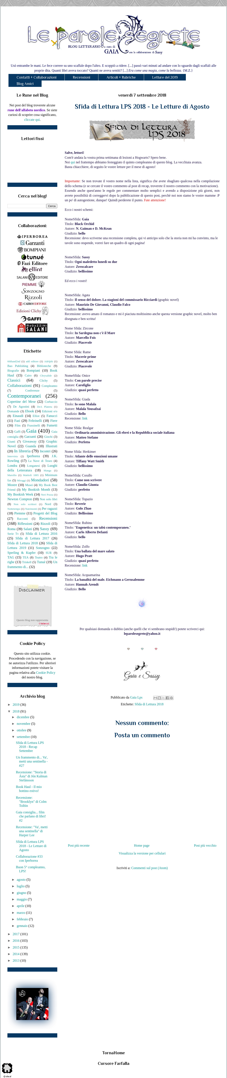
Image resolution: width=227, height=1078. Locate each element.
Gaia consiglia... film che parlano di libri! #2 (31, 816)
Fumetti (52, 425)
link (84, 418)
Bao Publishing (17, 366)
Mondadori (40, 480)
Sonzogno (42, 548)
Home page (142, 845)
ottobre (22, 730)
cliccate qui (32, 119)
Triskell (26, 562)
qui (73, 162)
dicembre (23, 717)
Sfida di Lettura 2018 (149, 704)
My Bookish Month (36, 489)
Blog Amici (25, 84)
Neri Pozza (47, 494)
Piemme (19, 513)
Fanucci (51, 416)
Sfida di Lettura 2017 (32, 538)
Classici (13, 380)
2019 (16, 704)
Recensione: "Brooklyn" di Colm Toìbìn (31, 801)
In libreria (22, 451)
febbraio (23, 919)
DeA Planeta (44, 406)
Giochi (48, 436)
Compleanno (49, 386)
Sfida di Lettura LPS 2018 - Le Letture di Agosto (31, 846)
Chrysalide (46, 375)
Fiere (53, 420)
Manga (47, 470)
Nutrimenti (31, 508)
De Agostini (21, 406)
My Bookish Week (20, 494)
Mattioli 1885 (31, 475)
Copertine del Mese (21, 401)
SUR (49, 552)
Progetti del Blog (45, 513)
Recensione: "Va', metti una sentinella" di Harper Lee (32, 831)
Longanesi (33, 465)
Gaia (31, 431)
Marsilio (12, 475)
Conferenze (32, 390)
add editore (32, 361)
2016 (16, 940)
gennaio (22, 926)
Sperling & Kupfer (21, 552)
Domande (13, 411)
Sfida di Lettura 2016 (41, 533)
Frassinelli (33, 425)
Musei (29, 485)
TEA (26, 557)
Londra (12, 465)
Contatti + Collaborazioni (36, 77)
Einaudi (18, 416)
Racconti (22, 518)
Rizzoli (45, 523)
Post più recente (79, 845)
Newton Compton (19, 499)
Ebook (29, 411)
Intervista (12, 456)
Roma (11, 529)
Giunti (11, 441)
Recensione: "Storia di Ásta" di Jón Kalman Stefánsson (31, 776)
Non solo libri (48, 499)
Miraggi (21, 480)
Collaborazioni (19, 385)
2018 (16, 711)
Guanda (30, 446)
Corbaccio (51, 401)
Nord (48, 504)
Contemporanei (24, 396)
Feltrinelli (35, 420)
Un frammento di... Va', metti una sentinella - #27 (32, 761)
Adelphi (48, 361)
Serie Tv (13, 533)
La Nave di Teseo (40, 461)
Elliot (36, 416)
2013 (16, 960)
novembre (24, 723)
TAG (10, 557)
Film (18, 425)
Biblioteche (44, 366)
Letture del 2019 (165, 77)
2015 (16, 947)
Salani (28, 529)
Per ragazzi (49, 508)
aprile (21, 906)
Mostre (12, 485)
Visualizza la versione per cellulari (142, 853)
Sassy (44, 528)
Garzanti (30, 436)
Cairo (28, 375)
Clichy (44, 380)
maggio (22, 899)
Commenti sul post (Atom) (149, 868)
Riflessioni (25, 523)
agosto (22, 879)
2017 (16, 934)
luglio (21, 886)
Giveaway (29, 441)
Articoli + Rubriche (121, 77)
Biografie (13, 370)
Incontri (45, 451)
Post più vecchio (205, 845)
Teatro (39, 557)
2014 (16, 954)
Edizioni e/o (49, 411)
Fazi (17, 420)
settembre (24, 737)
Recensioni (81, 77)
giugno (22, 893)
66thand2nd (13, 361)
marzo (21, 912)
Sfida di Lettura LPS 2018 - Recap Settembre (30, 747)
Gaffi (17, 431)
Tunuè (41, 562)
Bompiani (33, 370)
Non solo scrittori (25, 504)
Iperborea (33, 456)
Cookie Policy (45, 672)
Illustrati (51, 446)
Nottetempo (13, 508)
